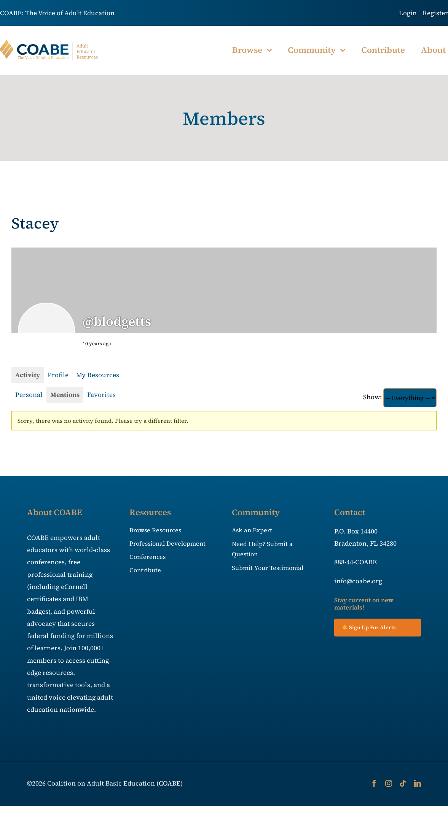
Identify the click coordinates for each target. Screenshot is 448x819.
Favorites (101, 394)
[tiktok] (403, 783)
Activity (27, 374)
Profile (58, 374)
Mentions (65, 394)
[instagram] (388, 783)
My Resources (97, 374)
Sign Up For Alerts (369, 627)
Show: (372, 397)
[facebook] (374, 783)
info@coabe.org (358, 581)
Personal (29, 394)
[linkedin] (417, 783)
